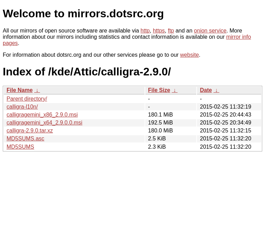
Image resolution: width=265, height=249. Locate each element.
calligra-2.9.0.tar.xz (30, 130)
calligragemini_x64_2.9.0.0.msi (44, 123)
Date (206, 90)
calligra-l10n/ (22, 107)
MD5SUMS (20, 147)
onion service (210, 31)
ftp (171, 31)
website (189, 55)
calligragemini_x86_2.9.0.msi (42, 115)
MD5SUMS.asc (25, 138)
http (145, 31)
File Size (159, 90)
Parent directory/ (27, 99)
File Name (20, 90)
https (159, 31)
